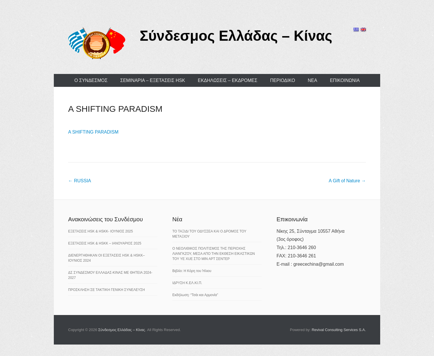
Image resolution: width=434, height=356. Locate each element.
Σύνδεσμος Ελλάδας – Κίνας (236, 36)
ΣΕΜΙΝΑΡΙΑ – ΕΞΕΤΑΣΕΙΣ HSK (152, 80)
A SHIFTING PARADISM (115, 109)
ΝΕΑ (312, 80)
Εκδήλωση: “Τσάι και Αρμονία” (195, 295)
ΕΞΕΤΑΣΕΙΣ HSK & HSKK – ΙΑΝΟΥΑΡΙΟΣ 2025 (104, 243)
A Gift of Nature (347, 180)
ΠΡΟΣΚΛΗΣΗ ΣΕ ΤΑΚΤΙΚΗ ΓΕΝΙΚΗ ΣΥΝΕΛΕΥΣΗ (106, 290)
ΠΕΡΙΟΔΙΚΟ (282, 80)
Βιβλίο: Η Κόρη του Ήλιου (191, 271)
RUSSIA (79, 180)
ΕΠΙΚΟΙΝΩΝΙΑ (345, 80)
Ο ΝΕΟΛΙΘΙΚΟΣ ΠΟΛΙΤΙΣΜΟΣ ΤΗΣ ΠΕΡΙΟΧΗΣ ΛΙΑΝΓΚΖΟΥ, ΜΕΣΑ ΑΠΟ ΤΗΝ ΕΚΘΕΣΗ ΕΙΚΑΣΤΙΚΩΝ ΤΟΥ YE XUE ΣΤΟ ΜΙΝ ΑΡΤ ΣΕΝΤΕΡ (213, 254)
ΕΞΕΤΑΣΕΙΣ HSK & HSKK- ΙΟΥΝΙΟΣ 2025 (100, 231)
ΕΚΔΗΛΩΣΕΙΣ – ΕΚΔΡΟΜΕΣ (227, 80)
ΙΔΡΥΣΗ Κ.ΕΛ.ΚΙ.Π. (187, 283)
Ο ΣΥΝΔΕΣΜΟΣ (91, 80)
